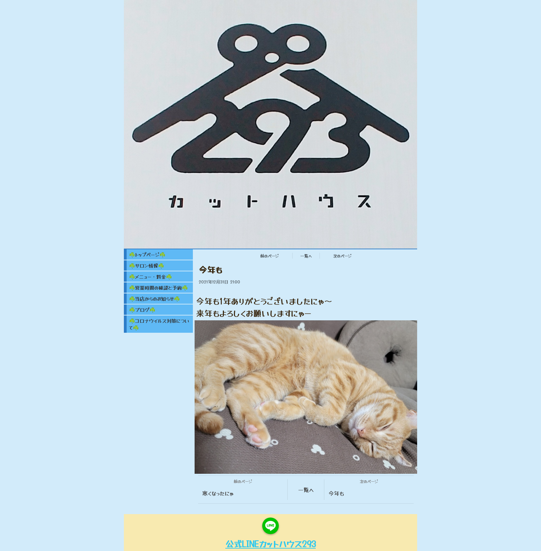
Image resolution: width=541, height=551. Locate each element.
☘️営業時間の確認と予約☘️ (158, 287)
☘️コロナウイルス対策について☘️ (159, 324)
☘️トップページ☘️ (147, 254)
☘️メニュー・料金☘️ (150, 276)
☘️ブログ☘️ (142, 309)
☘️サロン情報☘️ (146, 265)
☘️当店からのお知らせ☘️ (154, 298)
